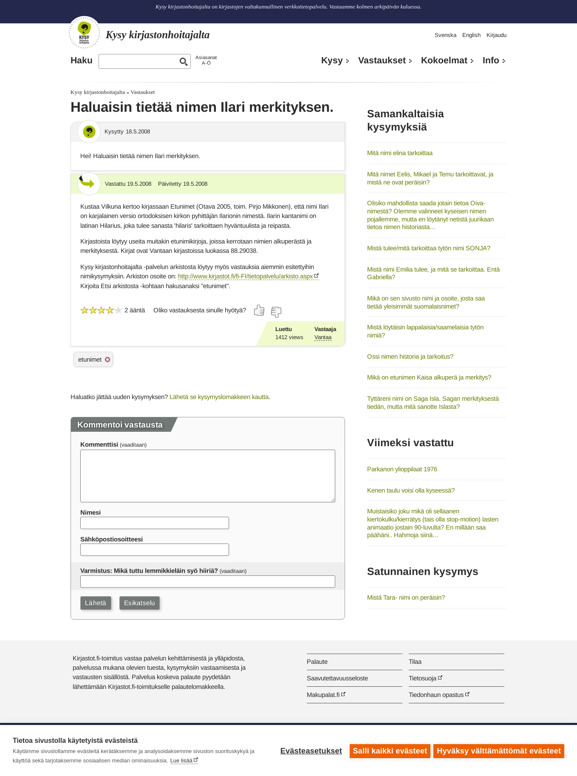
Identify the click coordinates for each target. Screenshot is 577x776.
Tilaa (415, 661)
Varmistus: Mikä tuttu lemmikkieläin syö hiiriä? (149, 570)
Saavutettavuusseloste (337, 678)
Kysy (332, 60)
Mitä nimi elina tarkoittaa (400, 152)
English (471, 35)
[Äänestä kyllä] (259, 310)
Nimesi (90, 512)
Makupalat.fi (323, 694)
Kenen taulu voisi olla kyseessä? (411, 490)
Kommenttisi (99, 444)
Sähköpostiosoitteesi (111, 539)
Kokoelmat (444, 60)
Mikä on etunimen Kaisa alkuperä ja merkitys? (429, 377)
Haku (82, 60)
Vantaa (322, 337)
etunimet (90, 359)
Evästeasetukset (310, 750)
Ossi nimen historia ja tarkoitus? (410, 356)
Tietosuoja (422, 678)
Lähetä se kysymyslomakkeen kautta (219, 396)
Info (491, 60)
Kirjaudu (496, 35)
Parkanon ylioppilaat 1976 (402, 469)
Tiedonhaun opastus (436, 694)
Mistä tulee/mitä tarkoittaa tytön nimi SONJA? (428, 248)
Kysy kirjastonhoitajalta (98, 92)
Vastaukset (382, 60)
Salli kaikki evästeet (389, 750)
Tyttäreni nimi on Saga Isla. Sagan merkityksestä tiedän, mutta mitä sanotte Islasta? (433, 402)
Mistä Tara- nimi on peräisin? (406, 597)
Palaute (317, 661)
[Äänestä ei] (275, 312)
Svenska (445, 35)
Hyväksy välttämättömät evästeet (499, 750)
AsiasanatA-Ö (206, 60)
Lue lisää (181, 760)
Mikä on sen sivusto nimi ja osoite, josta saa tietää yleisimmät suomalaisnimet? (426, 302)
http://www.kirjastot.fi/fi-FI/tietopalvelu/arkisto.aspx (245, 276)
